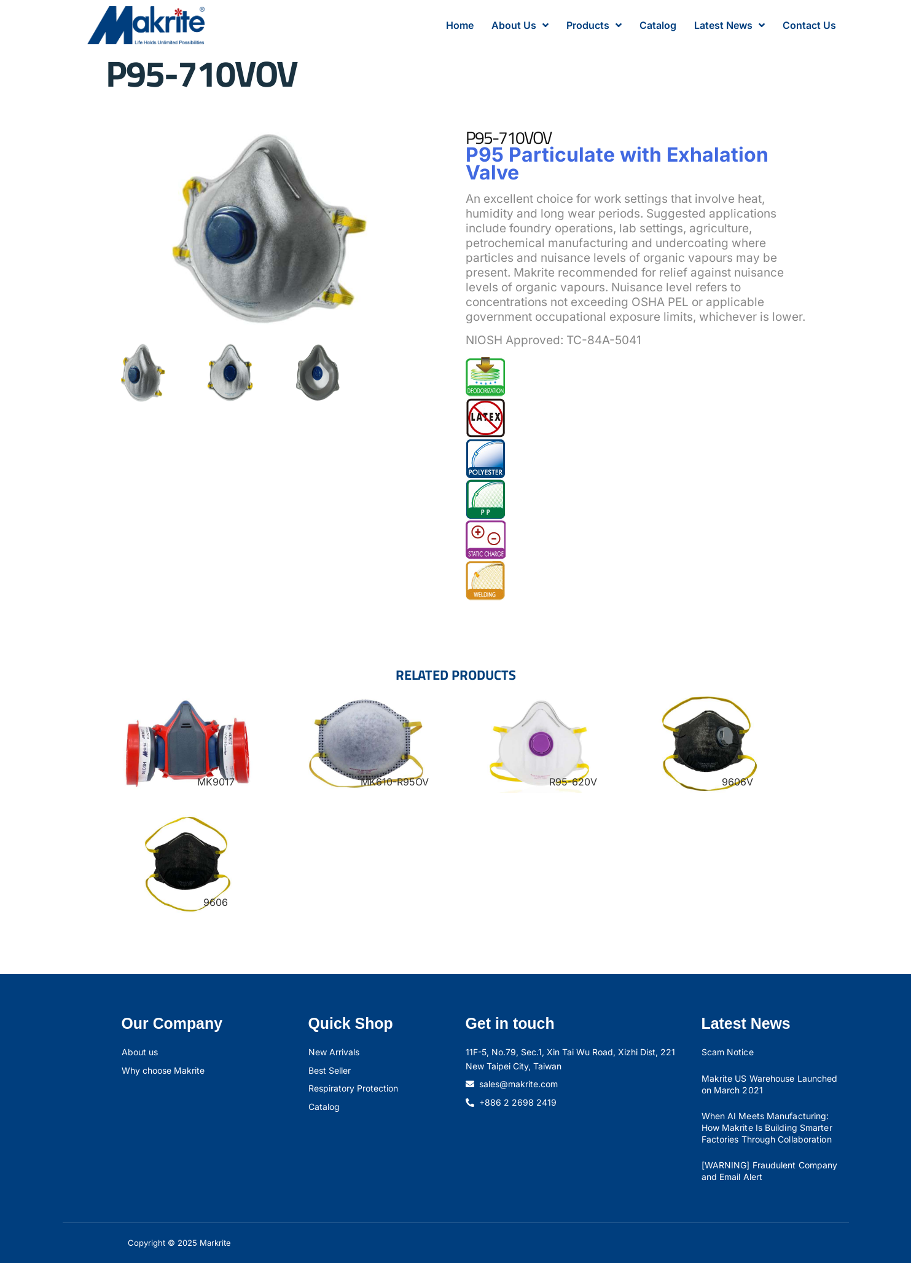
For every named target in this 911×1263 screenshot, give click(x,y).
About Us (520, 25)
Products (594, 25)
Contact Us (809, 25)
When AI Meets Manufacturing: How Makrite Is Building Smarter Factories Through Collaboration (767, 1127)
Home (460, 25)
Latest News (729, 25)
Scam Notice (728, 1052)
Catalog (657, 25)
